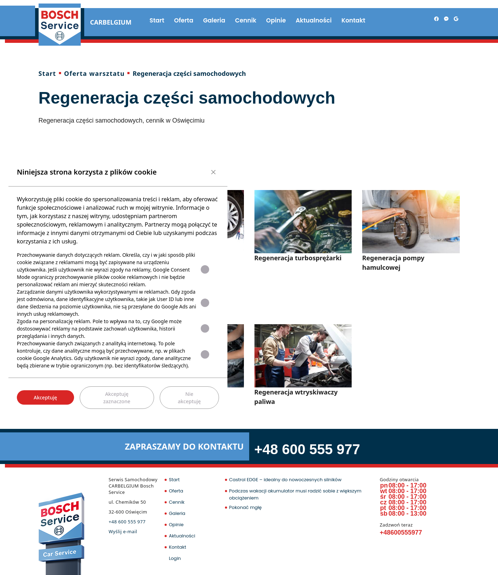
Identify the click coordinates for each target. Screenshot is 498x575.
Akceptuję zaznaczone (116, 398)
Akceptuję (45, 397)
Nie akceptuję (189, 398)
